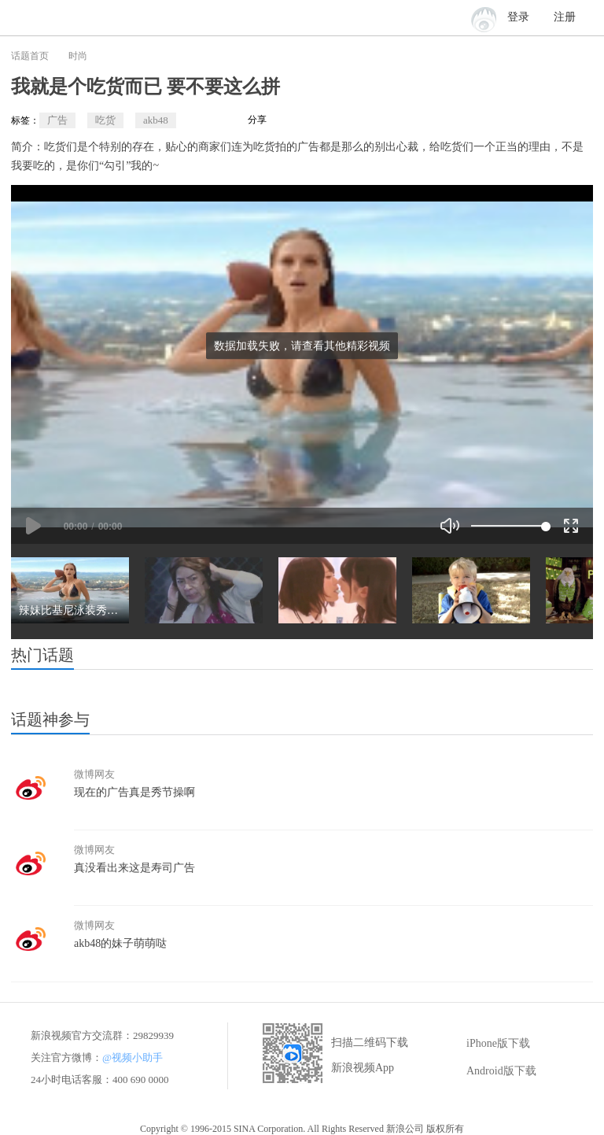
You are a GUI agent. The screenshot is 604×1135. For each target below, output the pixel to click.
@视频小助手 (132, 1057)
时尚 (77, 55)
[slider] (508, 526)
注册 (565, 17)
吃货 (105, 120)
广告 (57, 120)
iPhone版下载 (487, 1044)
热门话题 (42, 655)
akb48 (155, 120)
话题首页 (30, 55)
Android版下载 (490, 1071)
